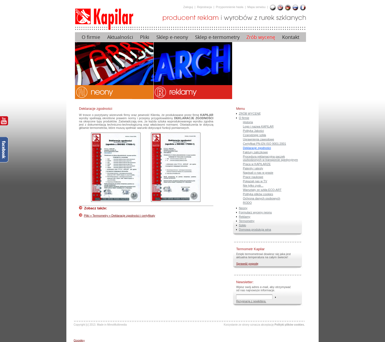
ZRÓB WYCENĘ (250, 113)
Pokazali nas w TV (255, 181)
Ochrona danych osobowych (261, 198)
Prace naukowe (253, 177)
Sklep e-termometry (217, 37)
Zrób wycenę (260, 37)
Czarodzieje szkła (254, 135)
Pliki (144, 37)
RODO (247, 202)
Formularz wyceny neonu (255, 212)
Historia (248, 122)
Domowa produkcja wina (255, 229)
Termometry (246, 221)
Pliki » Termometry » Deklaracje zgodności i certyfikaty (119, 215)
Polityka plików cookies (258, 194)
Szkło (242, 225)
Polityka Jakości (253, 130)
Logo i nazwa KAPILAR (258, 126)
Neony (243, 208)
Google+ (79, 340)
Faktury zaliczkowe (255, 152)
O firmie (91, 37)
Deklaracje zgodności (257, 148)
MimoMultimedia (117, 324)
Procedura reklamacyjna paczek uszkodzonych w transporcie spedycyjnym (270, 158)
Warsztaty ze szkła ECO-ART (262, 189)
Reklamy (244, 216)
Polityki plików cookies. (290, 324)
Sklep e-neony (172, 37)
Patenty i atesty (253, 168)
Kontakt (290, 37)
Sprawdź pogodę (247, 263)
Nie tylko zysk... (253, 185)
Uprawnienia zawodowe (258, 139)
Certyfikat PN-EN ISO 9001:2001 (264, 143)
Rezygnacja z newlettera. (251, 301)
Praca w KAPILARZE (257, 164)
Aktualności (120, 37)
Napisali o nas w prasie (258, 172)
